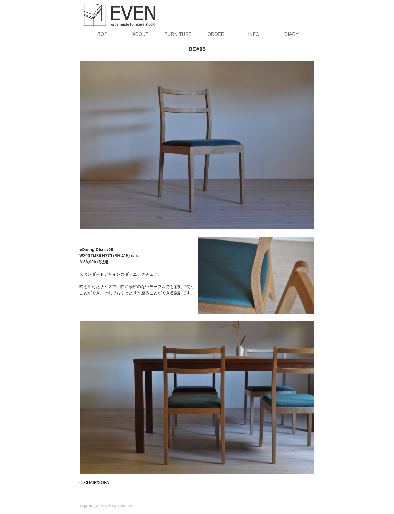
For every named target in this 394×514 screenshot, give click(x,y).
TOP (102, 34)
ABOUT (140, 34)
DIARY (291, 34)
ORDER (215, 34)
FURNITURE (178, 34)
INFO (253, 34)
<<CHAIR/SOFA (94, 482)
